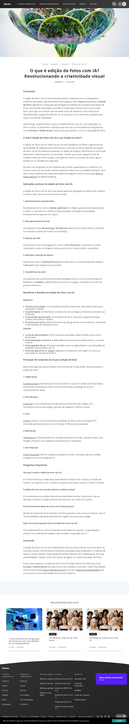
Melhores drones (46, 683)
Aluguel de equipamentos (49, 4)
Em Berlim (24, 704)
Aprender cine (80, 679)
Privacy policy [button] (84, 721)
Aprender (54, 64)
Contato (72, 716)
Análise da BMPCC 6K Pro (63, 689)
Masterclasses (80, 700)
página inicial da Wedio (88, 570)
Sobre (43, 716)
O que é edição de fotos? (54, 570)
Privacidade (34, 716)
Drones (5, 690)
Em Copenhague (26, 700)
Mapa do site (61, 716)
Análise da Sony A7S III (64, 679)
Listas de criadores (82, 695)
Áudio (4, 700)
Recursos (78, 674)
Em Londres (24, 695)
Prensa (51, 716)
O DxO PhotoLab (31, 454)
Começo (45, 64)
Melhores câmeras (47, 679)
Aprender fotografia (79, 684)
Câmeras (5, 681)
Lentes (4, 686)
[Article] (24, 619)
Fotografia (65, 64)
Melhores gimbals (47, 688)
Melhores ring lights (45, 694)
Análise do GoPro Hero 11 (64, 696)
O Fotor (27, 420)
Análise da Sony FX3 (62, 683)
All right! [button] (119, 721)
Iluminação (6, 704)
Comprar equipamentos (27, 4)
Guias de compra (69, 4)
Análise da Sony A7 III (63, 702)
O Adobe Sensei (30, 383)
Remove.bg (30, 437)
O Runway (28, 403)
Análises (83, 4)
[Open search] (114, 4)
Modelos (78, 690)
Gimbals (5, 695)
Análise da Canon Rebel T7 (64, 707)
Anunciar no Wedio (85, 716)
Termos (24, 716)
